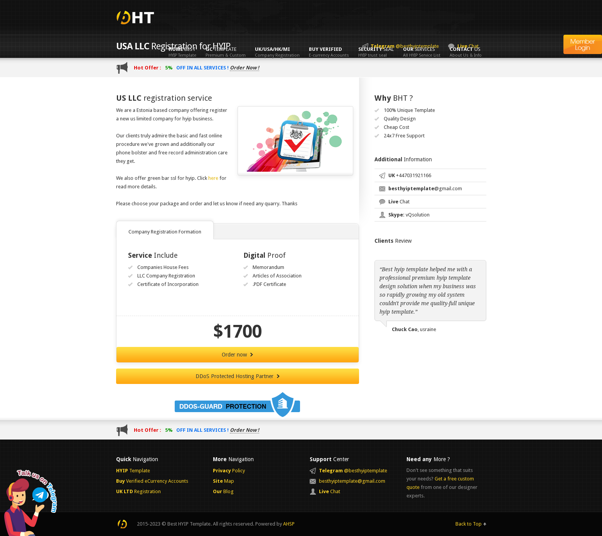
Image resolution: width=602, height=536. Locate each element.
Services (421, 52)
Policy (229, 470)
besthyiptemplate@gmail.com (352, 481)
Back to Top (468, 524)
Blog (223, 491)
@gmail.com (425, 188)
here (213, 178)
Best (182, 52)
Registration (138, 491)
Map (223, 481)
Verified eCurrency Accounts (152, 481)
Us (466, 52)
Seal (376, 52)
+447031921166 (409, 175)
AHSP (289, 524)
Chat (399, 202)
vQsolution (409, 215)
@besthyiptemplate (353, 470)
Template (226, 52)
